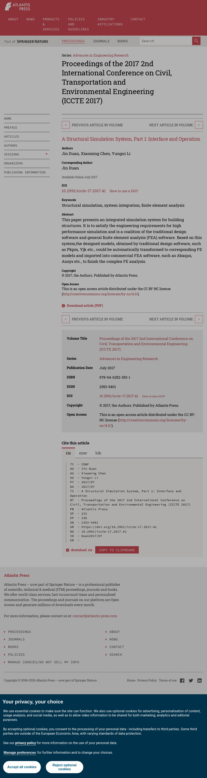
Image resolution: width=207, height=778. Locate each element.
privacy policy (25, 743)
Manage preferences (20, 752)
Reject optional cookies (65, 767)
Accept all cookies (22, 767)
